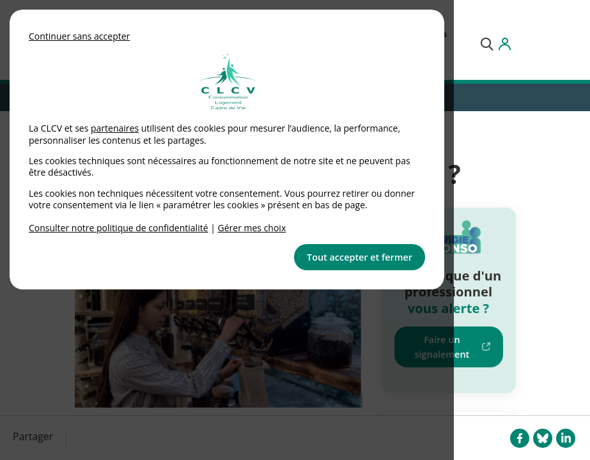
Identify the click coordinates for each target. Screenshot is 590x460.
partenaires (115, 128)
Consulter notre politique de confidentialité (118, 228)
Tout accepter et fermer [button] (359, 257)
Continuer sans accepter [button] (79, 36)
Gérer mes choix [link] (252, 228)
